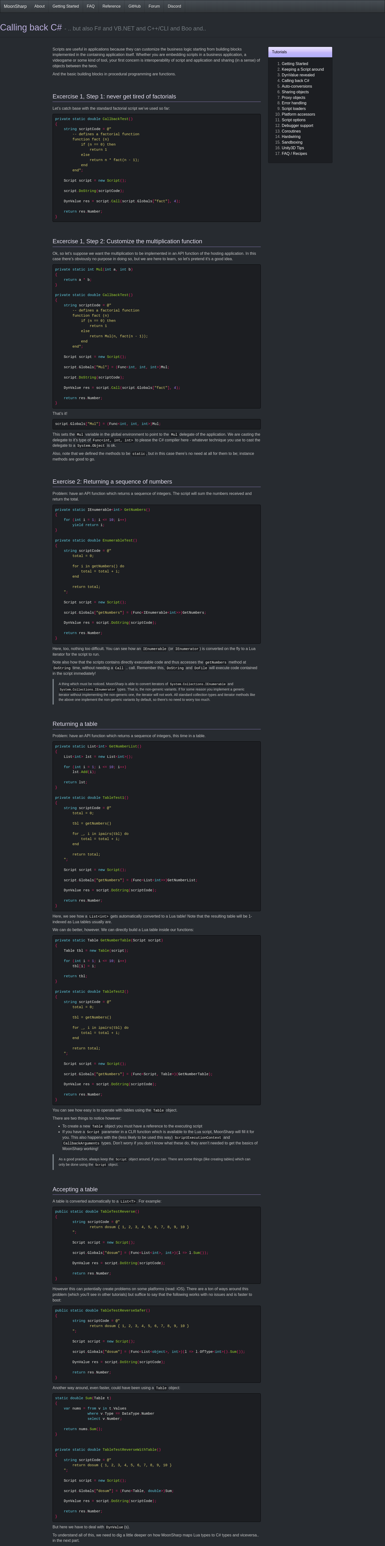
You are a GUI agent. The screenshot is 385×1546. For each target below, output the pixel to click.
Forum (154, 6)
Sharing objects (295, 92)
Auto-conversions (297, 86)
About (39, 6)
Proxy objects (293, 97)
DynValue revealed (298, 75)
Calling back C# (295, 81)
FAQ (91, 6)
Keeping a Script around (303, 69)
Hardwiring (291, 137)
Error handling (294, 103)
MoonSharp (15, 6)
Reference (112, 6)
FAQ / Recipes (294, 153)
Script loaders (294, 109)
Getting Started (66, 6)
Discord (174, 6)
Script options (294, 120)
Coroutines (291, 131)
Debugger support (297, 125)
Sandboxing (292, 142)
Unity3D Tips (293, 148)
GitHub (134, 6)
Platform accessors (298, 114)
